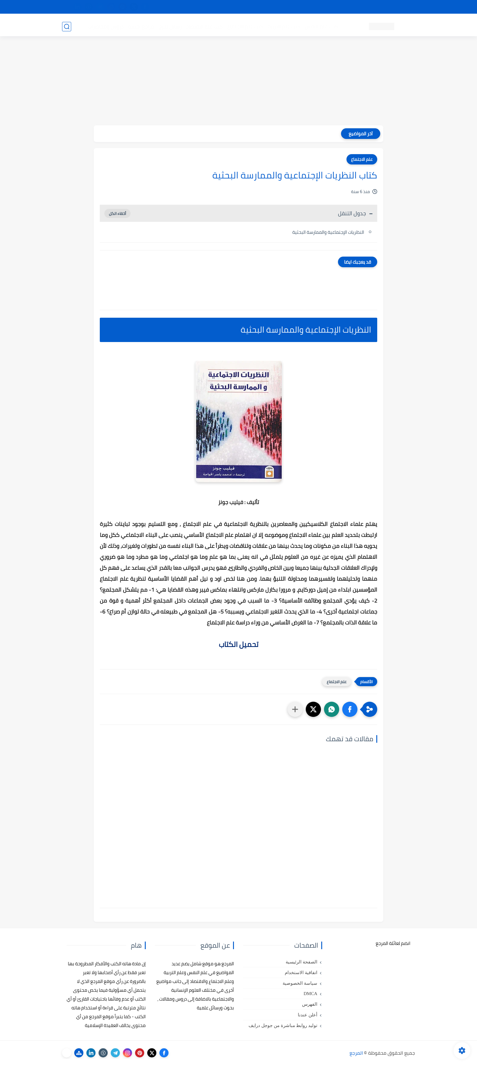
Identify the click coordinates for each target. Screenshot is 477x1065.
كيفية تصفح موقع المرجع (362, 7)
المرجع (356, 1052)
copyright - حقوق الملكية (223, 7)
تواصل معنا (402, 7)
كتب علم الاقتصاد (204, 26)
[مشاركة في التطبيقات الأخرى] (295, 709)
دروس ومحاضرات (105, 26)
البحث (326, 7)
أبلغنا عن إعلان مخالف (273, 7)
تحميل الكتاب (238, 644)
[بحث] (66, 26)
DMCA (310, 993)
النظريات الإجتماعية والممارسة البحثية (328, 232)
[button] (349, 709)
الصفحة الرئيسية (301, 962)
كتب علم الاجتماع (245, 26)
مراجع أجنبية (140, 26)
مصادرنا (306, 7)
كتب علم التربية (283, 26)
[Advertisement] (238, 83)
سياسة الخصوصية (300, 983)
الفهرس (309, 1004)
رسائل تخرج (169, 26)
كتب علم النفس (320, 26)
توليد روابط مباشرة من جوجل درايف (283, 1025)
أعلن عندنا (307, 1014)
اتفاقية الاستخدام (301, 972)
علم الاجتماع (362, 159)
